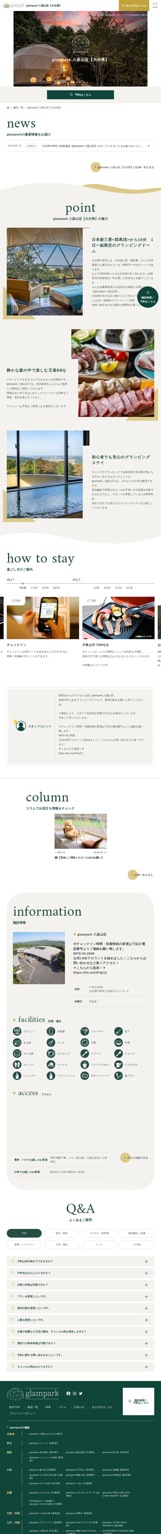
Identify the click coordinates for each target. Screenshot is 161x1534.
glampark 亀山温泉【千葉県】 (80, 1452)
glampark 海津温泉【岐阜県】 (117, 1475)
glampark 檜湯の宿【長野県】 (80, 1475)
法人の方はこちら (135, 5)
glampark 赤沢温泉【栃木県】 (44, 1452)
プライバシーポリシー (22, 1413)
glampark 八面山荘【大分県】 (44, 1531)
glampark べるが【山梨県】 (79, 1483)
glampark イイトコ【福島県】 (44, 1443)
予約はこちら (83, 94)
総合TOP (14, 1407)
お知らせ (79, 1407)
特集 (48, 1407)
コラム (62, 1407)
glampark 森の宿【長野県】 (43, 1470)
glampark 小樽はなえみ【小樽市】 (46, 1434)
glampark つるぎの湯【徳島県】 (45, 1513)
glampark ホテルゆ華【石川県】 (45, 1483)
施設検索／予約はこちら (148, 299)
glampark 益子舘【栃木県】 (116, 1452)
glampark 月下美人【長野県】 (80, 1470)
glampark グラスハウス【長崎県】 (46, 1522)
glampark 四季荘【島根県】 (79, 1513)
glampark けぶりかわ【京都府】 (45, 1492)
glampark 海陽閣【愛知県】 (116, 1470)
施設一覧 (33, 1407)
